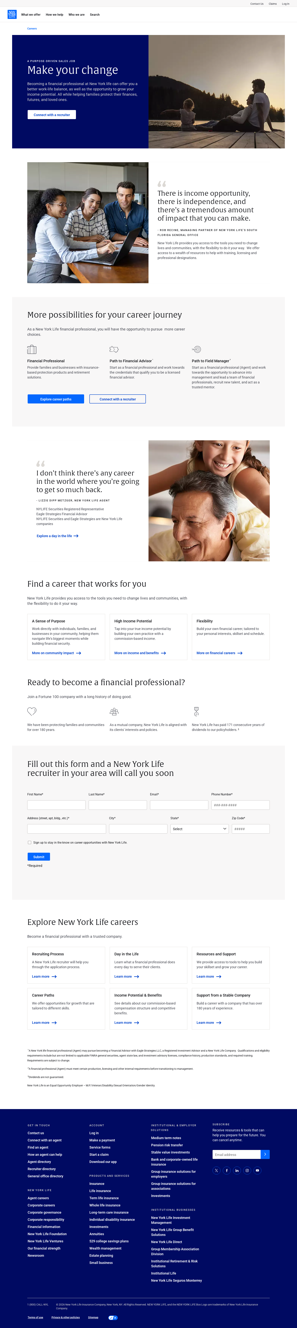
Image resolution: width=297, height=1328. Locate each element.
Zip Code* (238, 818)
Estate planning (101, 1255)
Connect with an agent (45, 1140)
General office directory (45, 1176)
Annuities (96, 1234)
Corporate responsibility (46, 1219)
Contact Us (256, 3)
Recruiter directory (42, 1169)
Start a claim (99, 1154)
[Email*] (179, 805)
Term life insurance (104, 1198)
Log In (285, 3)
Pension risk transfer (167, 1145)
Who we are (77, 14)
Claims (273, 3)
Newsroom (36, 1255)
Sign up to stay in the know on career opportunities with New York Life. (80, 842)
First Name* (35, 794)
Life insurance (100, 1190)
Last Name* (97, 794)
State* (174, 818)
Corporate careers (41, 1205)
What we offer (31, 14)
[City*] (138, 829)
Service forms (99, 1147)
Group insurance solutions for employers (173, 1174)
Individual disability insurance (112, 1219)
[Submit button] (38, 856)
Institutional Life (163, 1273)
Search (95, 14)
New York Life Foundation (47, 1234)
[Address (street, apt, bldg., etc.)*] (66, 829)
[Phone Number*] (240, 805)
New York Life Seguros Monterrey (176, 1280)
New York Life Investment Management (170, 1220)
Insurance (96, 1183)
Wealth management (105, 1248)
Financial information (44, 1226)
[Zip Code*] (251, 829)
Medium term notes (166, 1138)
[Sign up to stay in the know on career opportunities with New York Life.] (29, 842)
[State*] (199, 829)
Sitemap (93, 1317)
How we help (54, 14)
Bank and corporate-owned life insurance (174, 1162)
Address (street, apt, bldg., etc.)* (48, 818)
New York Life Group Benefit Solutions (172, 1232)
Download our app (103, 1161)
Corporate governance (44, 1212)
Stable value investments (170, 1152)
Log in (94, 1133)
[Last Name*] (118, 805)
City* (112, 818)
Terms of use (35, 1317)
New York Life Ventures (45, 1241)
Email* (154, 794)
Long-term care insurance (109, 1212)
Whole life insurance (104, 1205)
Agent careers (38, 1198)
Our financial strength (44, 1248)
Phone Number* (222, 794)
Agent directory (39, 1161)
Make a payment (102, 1140)
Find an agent (38, 1147)
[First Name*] (56, 805)
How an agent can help (45, 1154)
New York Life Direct (166, 1242)
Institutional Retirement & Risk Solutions (174, 1263)
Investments (98, 1226)
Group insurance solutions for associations (173, 1186)
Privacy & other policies (66, 1317)
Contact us (36, 1133)
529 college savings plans (109, 1241)
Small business (101, 1262)
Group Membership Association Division (175, 1251)
